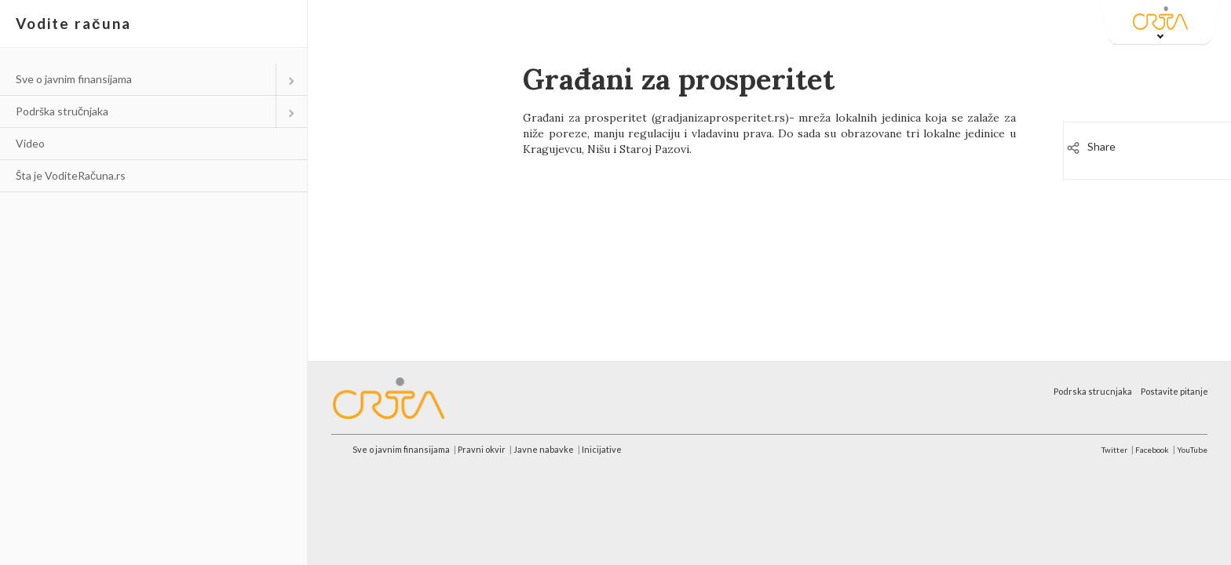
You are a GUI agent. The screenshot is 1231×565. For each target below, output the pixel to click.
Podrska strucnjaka (1093, 391)
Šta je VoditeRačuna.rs (71, 175)
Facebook (1152, 449)
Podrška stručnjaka (62, 111)
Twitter (1114, 449)
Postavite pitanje (1174, 391)
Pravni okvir (482, 449)
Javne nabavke (543, 449)
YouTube (1192, 449)
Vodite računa (73, 23)
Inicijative (602, 449)
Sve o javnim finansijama (74, 79)
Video (30, 143)
